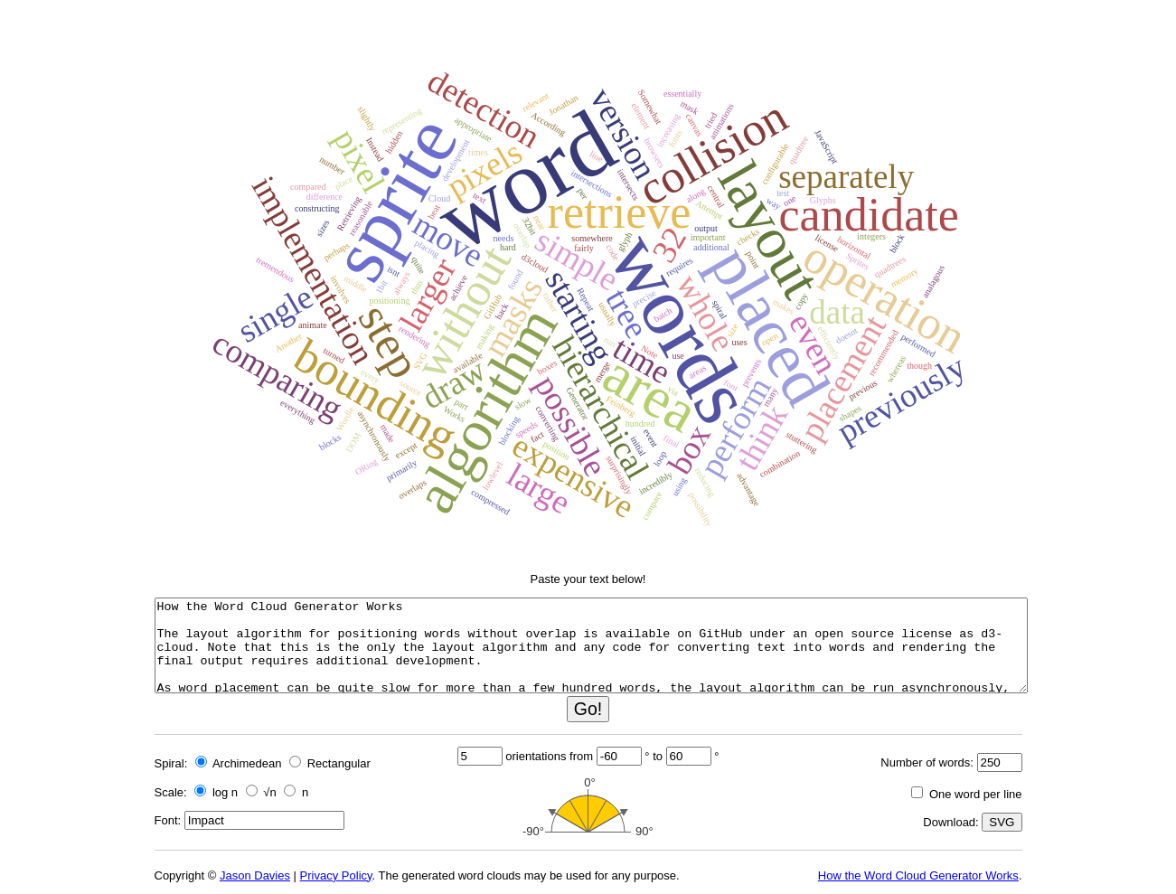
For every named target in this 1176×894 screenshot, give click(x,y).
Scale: (171, 792)
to (658, 756)
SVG (1001, 822)
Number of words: (927, 762)
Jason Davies (255, 875)
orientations (535, 756)
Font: (168, 820)
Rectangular (330, 763)
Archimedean (238, 763)
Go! (588, 709)
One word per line (966, 794)
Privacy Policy (336, 875)
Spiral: (171, 763)
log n (216, 792)
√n (261, 792)
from (581, 756)
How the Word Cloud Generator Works (918, 875)
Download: (950, 822)
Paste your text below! (588, 579)
